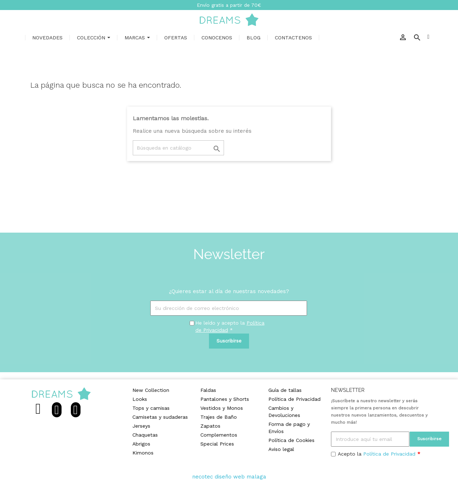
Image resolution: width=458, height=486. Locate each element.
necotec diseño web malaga (229, 476)
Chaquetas (145, 435)
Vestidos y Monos (221, 408)
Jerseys (141, 426)
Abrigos (141, 444)
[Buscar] (178, 147)
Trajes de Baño (218, 417)
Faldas (208, 390)
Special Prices (217, 444)
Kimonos (143, 453)
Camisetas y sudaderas (160, 417)
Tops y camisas (151, 408)
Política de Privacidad (294, 399)
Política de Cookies (291, 440)
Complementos (218, 435)
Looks (139, 399)
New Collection (150, 390)
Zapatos (210, 426)
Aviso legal (281, 449)
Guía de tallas (285, 390)
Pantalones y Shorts (224, 399)
